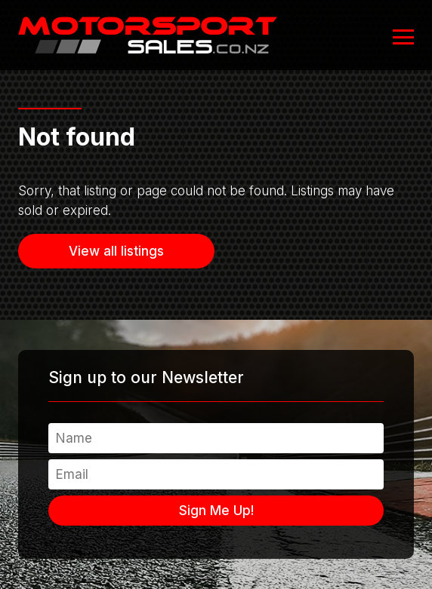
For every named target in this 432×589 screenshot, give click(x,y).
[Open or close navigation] (403, 36)
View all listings (116, 251)
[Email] (216, 474)
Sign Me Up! (216, 510)
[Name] (216, 438)
